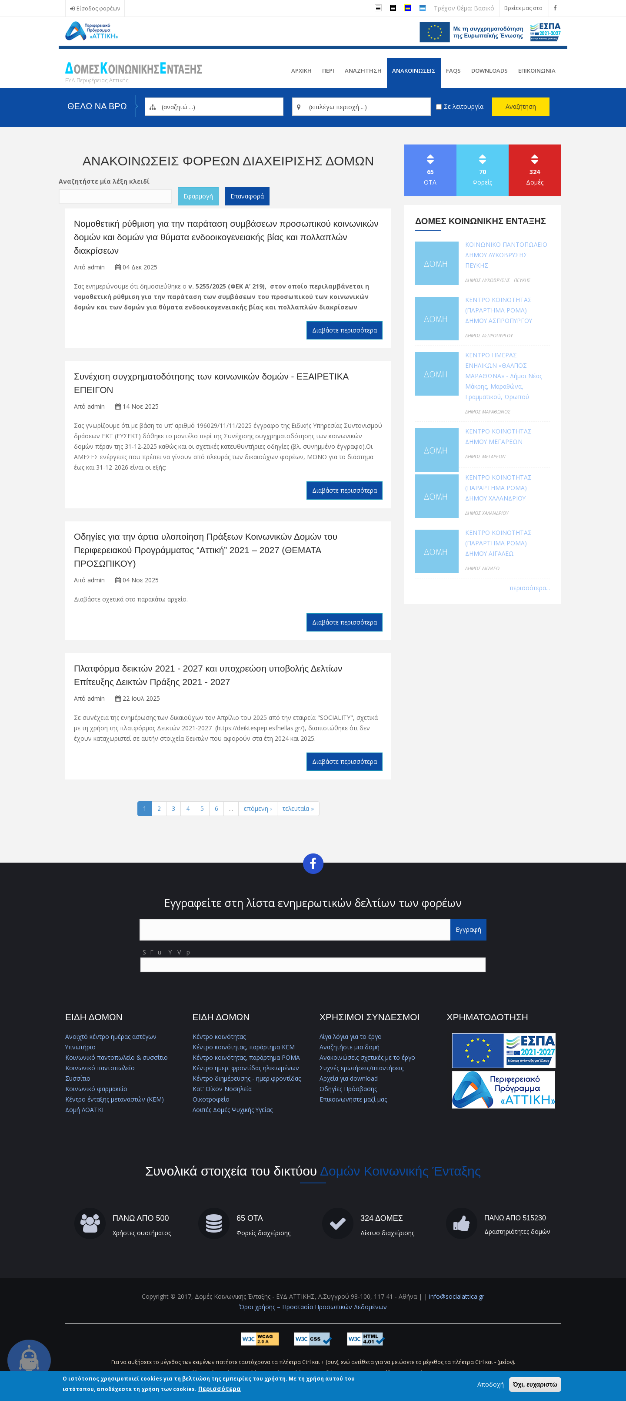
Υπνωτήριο (80, 1049)
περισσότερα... (529, 588)
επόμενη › (257, 810)
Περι (328, 70)
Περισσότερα (219, 1389)
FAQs (453, 70)
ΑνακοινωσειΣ (414, 70)
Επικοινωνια (537, 70)
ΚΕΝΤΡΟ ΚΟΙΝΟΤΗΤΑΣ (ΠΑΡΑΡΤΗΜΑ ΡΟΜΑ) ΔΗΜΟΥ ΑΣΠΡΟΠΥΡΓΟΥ (499, 310)
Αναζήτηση (521, 106)
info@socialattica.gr (456, 1299)
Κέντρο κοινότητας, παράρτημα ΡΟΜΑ (246, 1060)
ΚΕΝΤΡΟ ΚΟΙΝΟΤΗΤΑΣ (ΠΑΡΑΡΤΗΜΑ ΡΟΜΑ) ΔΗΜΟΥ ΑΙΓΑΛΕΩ (498, 543)
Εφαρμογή (198, 196)
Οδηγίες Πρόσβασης (348, 1091)
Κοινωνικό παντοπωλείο (100, 1070)
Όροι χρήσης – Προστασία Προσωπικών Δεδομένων (313, 1309)
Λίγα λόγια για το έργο (352, 1039)
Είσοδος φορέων (98, 8)
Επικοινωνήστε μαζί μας (353, 1102)
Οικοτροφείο (211, 1102)
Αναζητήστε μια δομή (349, 1049)
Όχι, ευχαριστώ (535, 1384)
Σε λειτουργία (463, 106)
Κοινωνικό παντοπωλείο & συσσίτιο (117, 1060)
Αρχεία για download (349, 1081)
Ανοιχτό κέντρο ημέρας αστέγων (111, 1039)
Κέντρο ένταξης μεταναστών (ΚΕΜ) (114, 1102)
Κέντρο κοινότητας (219, 1039)
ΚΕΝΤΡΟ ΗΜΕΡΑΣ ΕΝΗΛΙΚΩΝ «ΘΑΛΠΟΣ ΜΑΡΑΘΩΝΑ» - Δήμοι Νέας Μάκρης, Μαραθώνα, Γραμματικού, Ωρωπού (504, 376)
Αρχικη (301, 70)
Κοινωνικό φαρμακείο (96, 1091)
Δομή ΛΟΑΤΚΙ (84, 1112)
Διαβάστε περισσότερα (344, 331)
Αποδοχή (490, 1385)
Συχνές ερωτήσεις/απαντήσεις (362, 1070)
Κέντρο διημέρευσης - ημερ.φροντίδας (247, 1081)
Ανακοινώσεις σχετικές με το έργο (368, 1060)
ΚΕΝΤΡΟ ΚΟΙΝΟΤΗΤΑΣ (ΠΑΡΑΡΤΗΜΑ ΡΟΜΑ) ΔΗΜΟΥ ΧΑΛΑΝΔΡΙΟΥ (498, 487)
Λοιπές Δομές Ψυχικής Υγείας (234, 1112)
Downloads (489, 70)
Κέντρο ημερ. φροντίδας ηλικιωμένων (246, 1070)
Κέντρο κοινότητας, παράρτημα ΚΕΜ (244, 1049)
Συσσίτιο (78, 1081)
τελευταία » (298, 810)
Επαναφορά (247, 196)
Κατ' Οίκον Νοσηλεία (222, 1091)
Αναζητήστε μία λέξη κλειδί (104, 181)
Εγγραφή (468, 932)
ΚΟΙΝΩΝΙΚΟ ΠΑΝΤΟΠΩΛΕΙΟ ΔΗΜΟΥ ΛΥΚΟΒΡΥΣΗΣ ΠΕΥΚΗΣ (506, 254)
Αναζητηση (363, 70)
